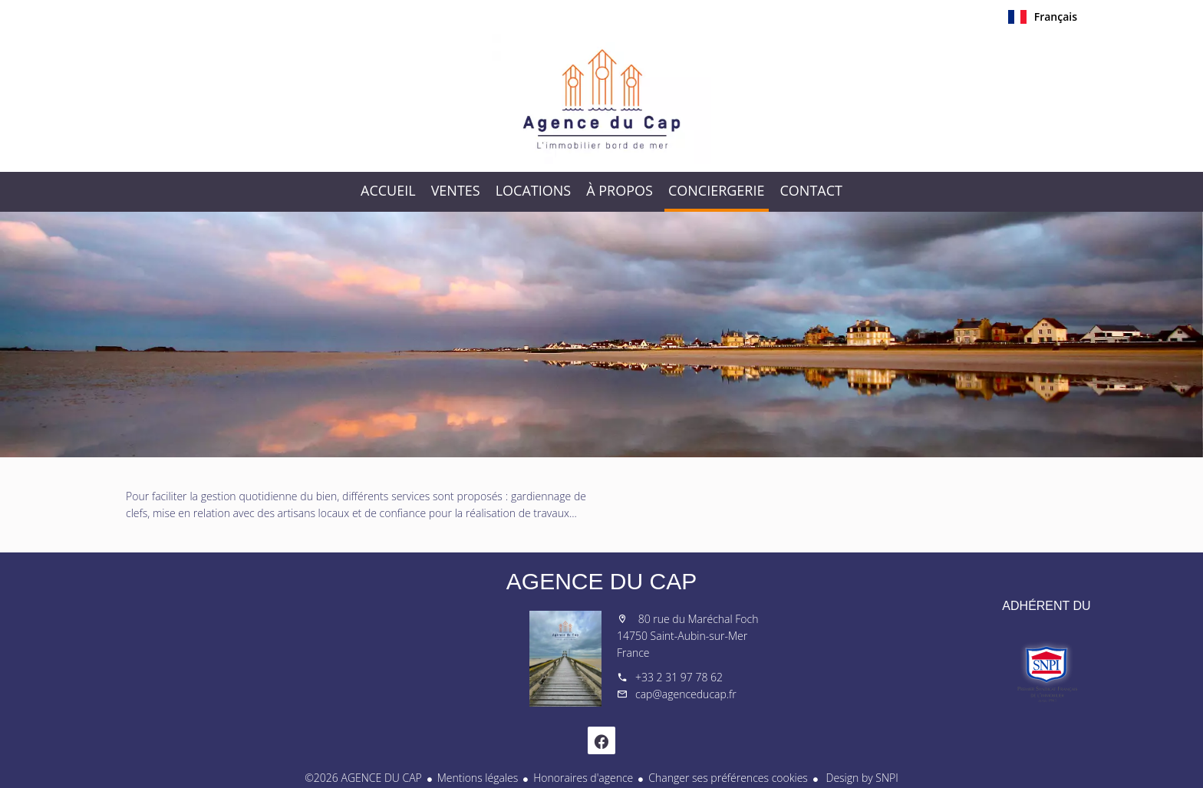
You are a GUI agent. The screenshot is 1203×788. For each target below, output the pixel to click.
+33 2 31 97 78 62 (679, 677)
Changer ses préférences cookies (728, 777)
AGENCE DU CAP (601, 581)
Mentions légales (477, 777)
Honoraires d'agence (583, 777)
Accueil (601, 99)
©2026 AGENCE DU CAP (363, 777)
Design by (860, 777)
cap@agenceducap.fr (686, 694)
